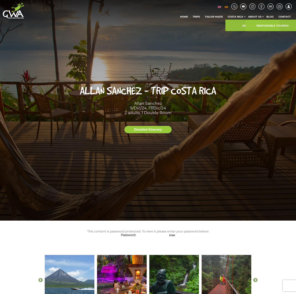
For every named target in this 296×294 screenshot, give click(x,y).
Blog (270, 16)
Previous (40, 280)
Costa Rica (235, 16)
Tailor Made (214, 16)
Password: (145, 235)
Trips (196, 16)
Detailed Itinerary (148, 129)
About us (254, 16)
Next (255, 280)
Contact (284, 16)
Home (184, 16)
